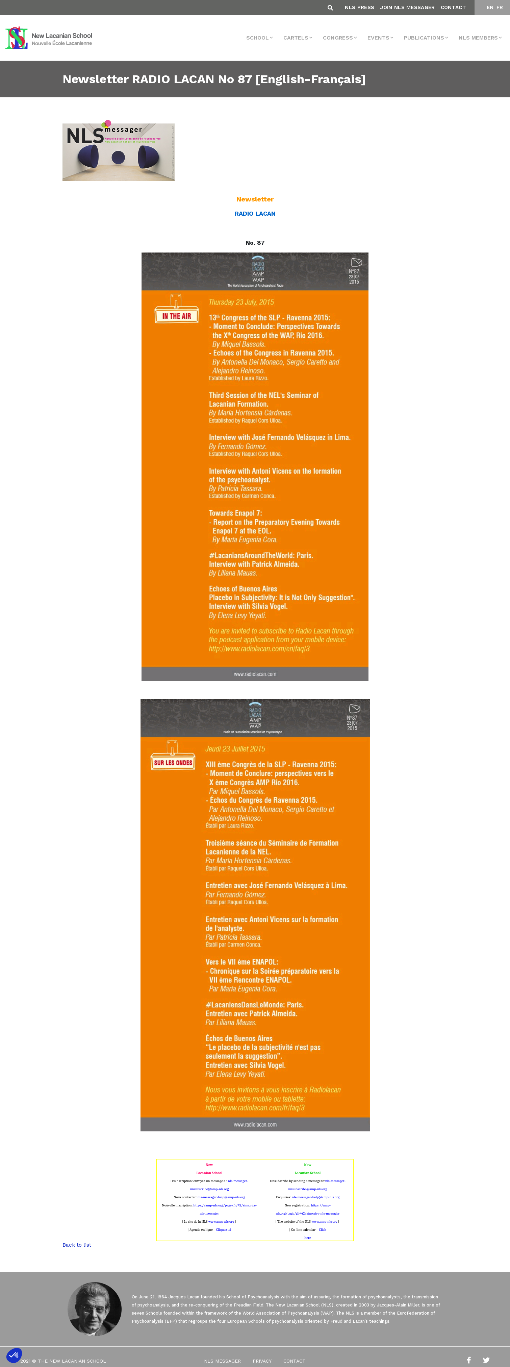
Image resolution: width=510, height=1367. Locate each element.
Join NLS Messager (407, 7)
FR (499, 7)
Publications (424, 37)
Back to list (76, 1245)
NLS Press (359, 7)
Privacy (262, 1361)
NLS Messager (222, 1361)
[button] (14, 1355)
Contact (453, 7)
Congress (338, 37)
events (378, 37)
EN (490, 7)
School (257, 37)
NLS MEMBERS (478, 37)
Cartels (295, 37)
